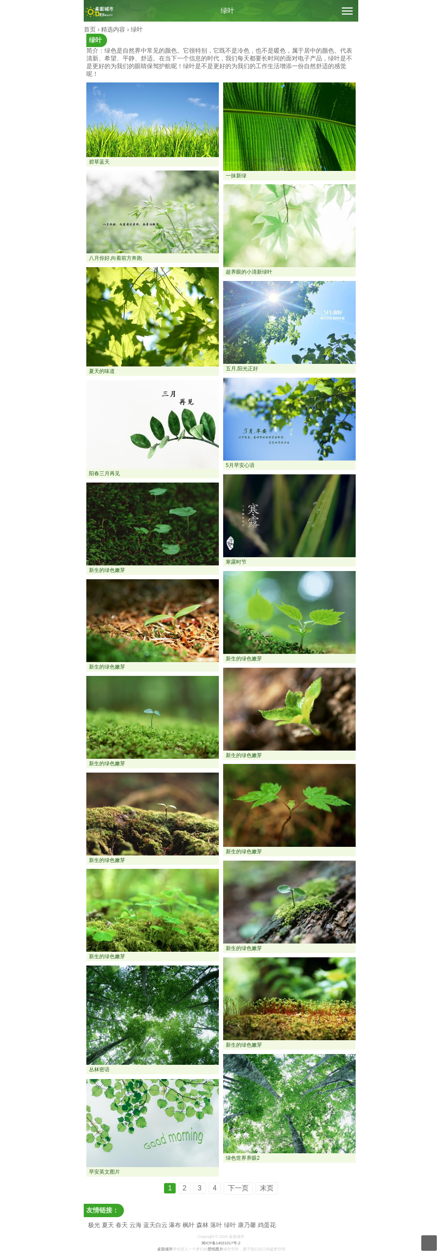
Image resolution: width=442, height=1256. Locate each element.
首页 (90, 29)
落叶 (216, 1224)
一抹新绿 (236, 176)
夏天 (108, 1224)
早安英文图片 (104, 1172)
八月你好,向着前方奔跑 (115, 258)
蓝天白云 (155, 1224)
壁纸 (211, 1249)
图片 (219, 1249)
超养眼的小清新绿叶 (249, 272)
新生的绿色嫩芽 (107, 570)
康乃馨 (247, 1224)
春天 (122, 1224)
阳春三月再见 (104, 473)
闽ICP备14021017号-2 (221, 1243)
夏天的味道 (102, 371)
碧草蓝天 (99, 162)
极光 (94, 1224)
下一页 (238, 1188)
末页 (267, 1188)
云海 (135, 1224)
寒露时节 (236, 562)
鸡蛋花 (267, 1224)
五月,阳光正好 (242, 369)
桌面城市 (165, 1249)
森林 (202, 1224)
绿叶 (227, 10)
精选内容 (113, 29)
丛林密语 (99, 1070)
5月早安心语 (240, 465)
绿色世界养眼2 (243, 1158)
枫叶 (189, 1224)
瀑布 (175, 1224)
